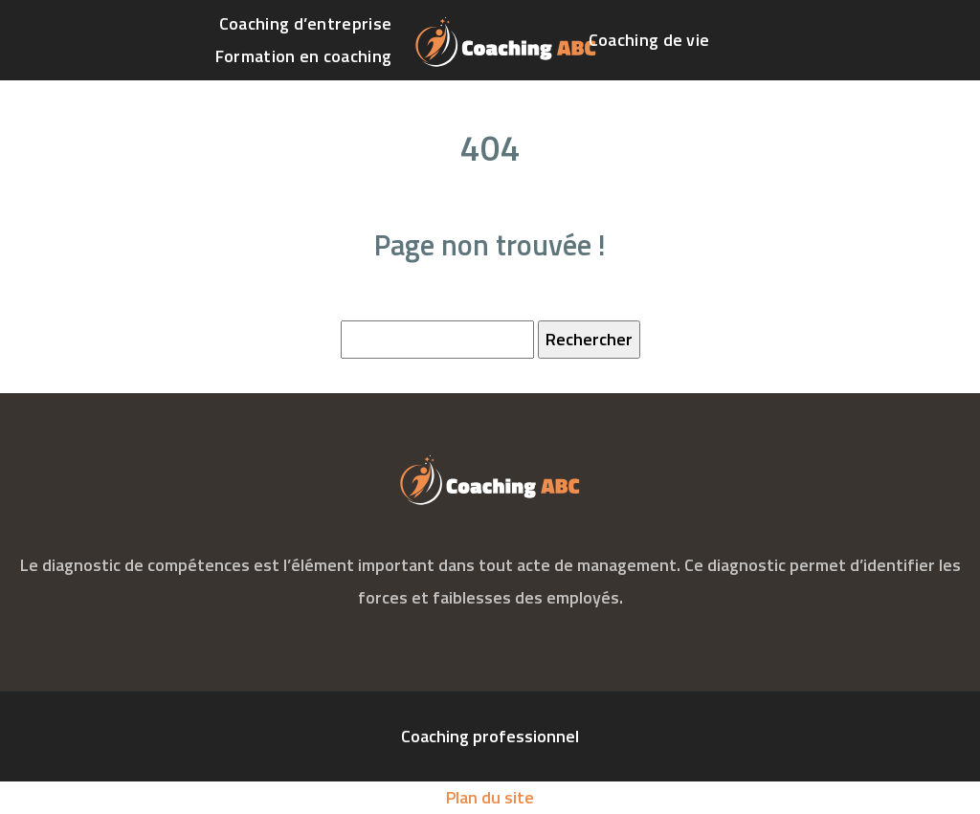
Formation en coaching (303, 56)
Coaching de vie (649, 40)
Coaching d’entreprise (305, 23)
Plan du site (490, 797)
